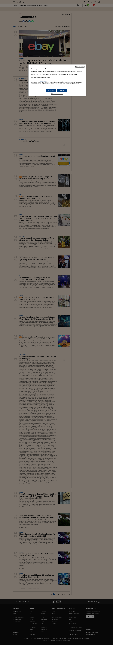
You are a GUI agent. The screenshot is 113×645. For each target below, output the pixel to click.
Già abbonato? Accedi (57, 94)
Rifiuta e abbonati (80, 66)
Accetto (62, 90)
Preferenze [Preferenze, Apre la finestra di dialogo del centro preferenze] (51, 90)
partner (77, 80)
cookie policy (54, 75)
